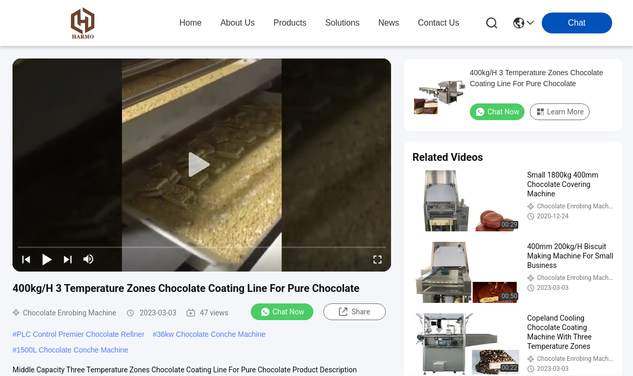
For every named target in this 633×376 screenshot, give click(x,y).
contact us (438, 22)
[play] (202, 165)
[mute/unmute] (88, 259)
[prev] (26, 259)
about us (238, 22)
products (290, 22)
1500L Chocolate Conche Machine (72, 350)
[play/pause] (46, 259)
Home (190, 22)
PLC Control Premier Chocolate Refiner (80, 334)
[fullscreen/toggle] (377, 259)
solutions (342, 22)
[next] (67, 259)
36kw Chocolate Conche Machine (211, 334)
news (388, 22)
